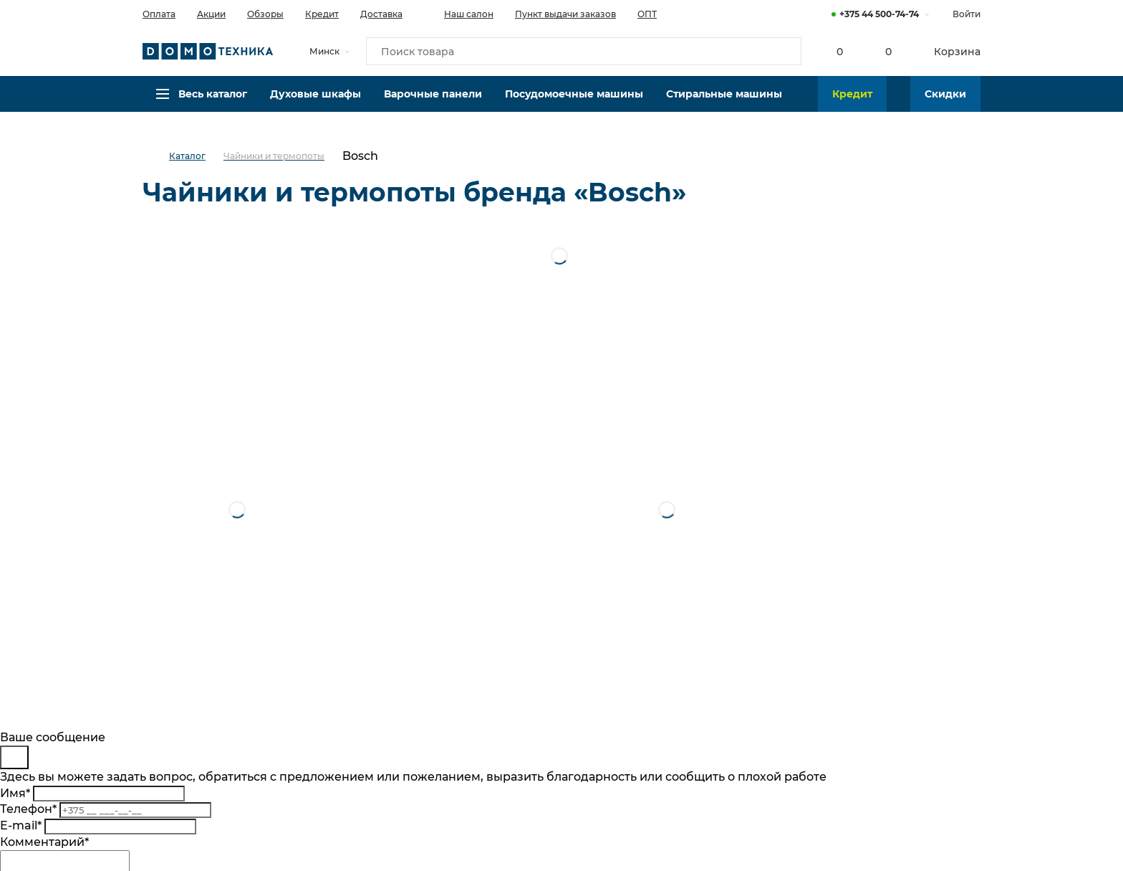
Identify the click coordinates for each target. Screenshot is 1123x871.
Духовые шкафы (315, 103)
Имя (15, 793)
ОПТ (647, 14)
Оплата (159, 14)
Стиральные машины (724, 103)
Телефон (28, 809)
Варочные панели (433, 103)
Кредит (322, 14)
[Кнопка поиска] (784, 53)
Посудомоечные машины (574, 103)
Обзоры (265, 14)
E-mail (21, 825)
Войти (966, 14)
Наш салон (458, 13)
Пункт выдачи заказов (565, 14)
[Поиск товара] (583, 53)
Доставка (381, 14)
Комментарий (44, 842)
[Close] (14, 757)
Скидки (945, 103)
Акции (211, 14)
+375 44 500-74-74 (879, 14)
